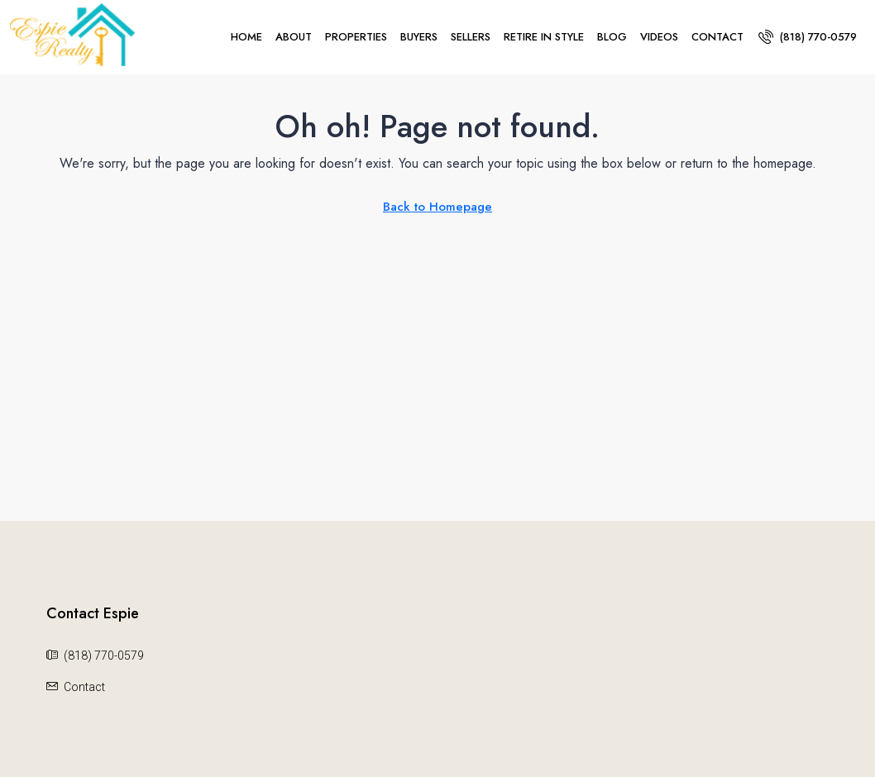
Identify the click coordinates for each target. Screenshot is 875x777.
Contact (717, 37)
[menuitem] (807, 37)
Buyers (419, 37)
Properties (356, 37)
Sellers (470, 37)
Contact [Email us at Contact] (84, 687)
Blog (612, 37)
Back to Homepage (437, 207)
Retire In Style (544, 37)
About (293, 37)
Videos (659, 37)
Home (246, 37)
